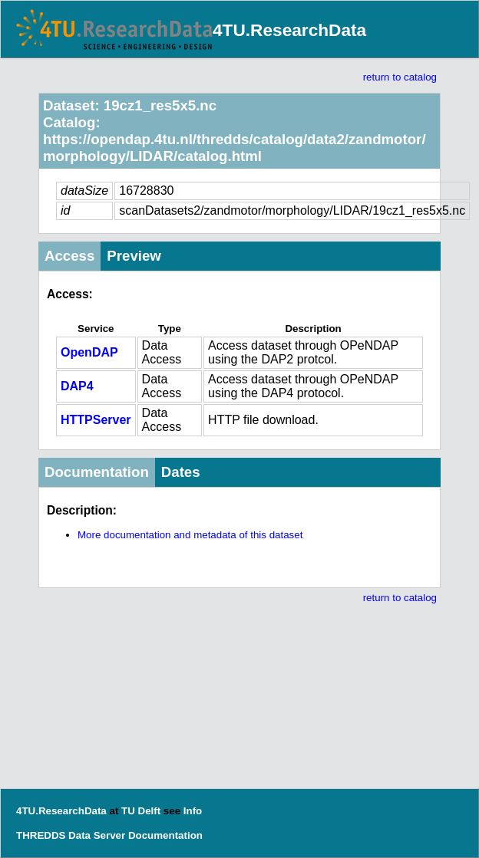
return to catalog (400, 77)
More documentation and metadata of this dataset (190, 535)
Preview (134, 256)
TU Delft (140, 811)
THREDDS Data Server (70, 835)
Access (69, 256)
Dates (180, 472)
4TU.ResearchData (289, 30)
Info (192, 811)
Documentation (97, 472)
